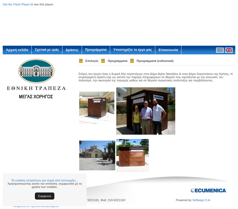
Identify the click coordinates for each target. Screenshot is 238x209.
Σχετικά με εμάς (47, 50)
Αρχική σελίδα (17, 50)
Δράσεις (72, 50)
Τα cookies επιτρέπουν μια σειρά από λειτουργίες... (44, 180)
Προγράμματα (96, 50)
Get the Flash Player (16, 4)
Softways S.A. (201, 200)
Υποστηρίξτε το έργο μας (132, 50)
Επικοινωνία (168, 50)
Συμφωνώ (44, 196)
